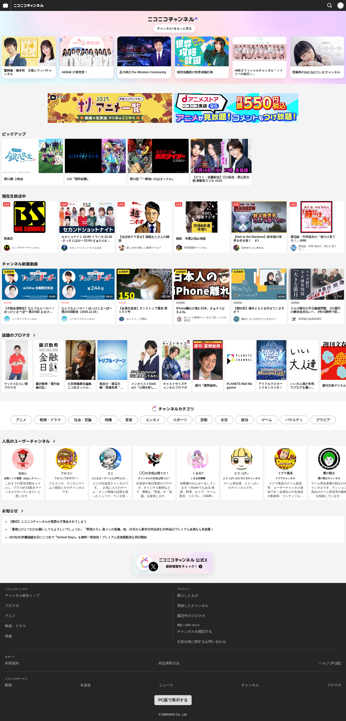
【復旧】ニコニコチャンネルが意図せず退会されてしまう (47, 521)
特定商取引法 (169, 663)
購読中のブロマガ (191, 616)
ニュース (166, 685)
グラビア (323, 420)
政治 (244, 420)
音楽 (128, 420)
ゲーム (266, 420)
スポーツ (180, 420)
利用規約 (12, 663)
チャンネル (250, 685)
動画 (8, 685)
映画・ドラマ (50, 420)
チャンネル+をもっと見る (174, 28)
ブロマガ (12, 606)
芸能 (203, 420)
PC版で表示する (173, 700)
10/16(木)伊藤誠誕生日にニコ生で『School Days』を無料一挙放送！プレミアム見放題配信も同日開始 (78, 537)
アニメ (21, 420)
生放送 (85, 685)
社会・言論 (82, 420)
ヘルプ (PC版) (330, 663)
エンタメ (153, 420)
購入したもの (187, 595)
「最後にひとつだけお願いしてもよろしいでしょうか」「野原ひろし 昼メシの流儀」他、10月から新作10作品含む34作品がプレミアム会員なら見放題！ (111, 529)
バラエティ (294, 420)
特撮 (108, 420)
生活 (224, 420)
